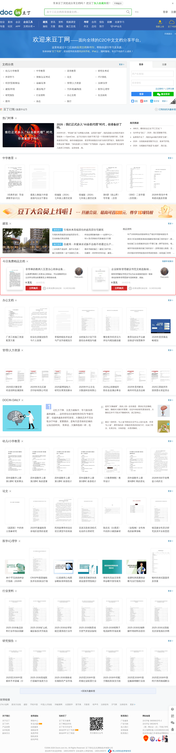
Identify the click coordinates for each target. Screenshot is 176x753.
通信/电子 (41, 89)
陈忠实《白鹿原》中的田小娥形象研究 (112, 531)
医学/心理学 (103, 89)
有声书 (95, 704)
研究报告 (9, 95)
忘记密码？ (160, 89)
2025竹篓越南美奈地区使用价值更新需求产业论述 (39, 531)
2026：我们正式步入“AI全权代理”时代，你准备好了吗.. (89, 126)
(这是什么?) (21, 109)
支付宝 (154, 101)
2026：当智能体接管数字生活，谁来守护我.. (151, 141)
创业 (2, 22)
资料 (60, 22)
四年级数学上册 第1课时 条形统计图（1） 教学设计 (63, 481)
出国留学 (69, 704)
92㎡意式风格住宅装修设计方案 (98, 238)
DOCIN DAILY (11, 400)
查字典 (78, 704)
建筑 (45, 22)
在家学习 (119, 22)
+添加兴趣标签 (88, 691)
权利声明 (34, 739)
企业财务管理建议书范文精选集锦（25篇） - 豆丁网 (140, 269)
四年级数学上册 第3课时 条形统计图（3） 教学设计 (87, 481)
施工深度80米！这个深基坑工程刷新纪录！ (70, 253)
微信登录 (163, 94)
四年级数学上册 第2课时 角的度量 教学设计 (39, 481)
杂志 (38, 101)
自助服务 (34, 727)
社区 (10, 26)
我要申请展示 (167, 261)
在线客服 (172, 729)
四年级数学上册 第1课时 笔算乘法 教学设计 (14, 481)
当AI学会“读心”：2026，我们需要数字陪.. (150, 133)
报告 (101, 22)
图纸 (60, 26)
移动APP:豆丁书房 (66, 730)
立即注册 (170, 89)
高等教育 (71, 71)
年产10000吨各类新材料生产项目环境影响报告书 (146, 234)
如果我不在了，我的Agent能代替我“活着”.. (150, 137)
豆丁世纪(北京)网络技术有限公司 (99, 748)
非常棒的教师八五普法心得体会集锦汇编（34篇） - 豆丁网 (58, 269)
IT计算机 (102, 77)
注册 (173, 12)
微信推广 (172, 722)
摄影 (25, 704)
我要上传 (160, 26)
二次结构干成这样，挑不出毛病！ (66, 249)
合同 (94, 22)
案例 (10, 22)
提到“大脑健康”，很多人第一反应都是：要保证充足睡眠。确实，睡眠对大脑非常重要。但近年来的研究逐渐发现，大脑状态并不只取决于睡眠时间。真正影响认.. (129, 409)
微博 (143, 101)
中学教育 (40, 71)
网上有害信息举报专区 (121, 751)
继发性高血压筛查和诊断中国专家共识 (112, 581)
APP (18, 26)
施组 (45, 26)
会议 (18, 22)
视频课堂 (71, 22)
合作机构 (6, 730)
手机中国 (34, 704)
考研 (86, 22)
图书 (7, 101)
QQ (134, 101)
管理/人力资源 (74, 83)
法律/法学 (102, 83)
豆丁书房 (172, 26)
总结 (94, 26)
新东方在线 (16, 704)
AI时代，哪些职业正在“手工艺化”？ (147, 128)
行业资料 (40, 95)
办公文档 (71, 95)
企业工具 (28, 22)
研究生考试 (103, 71)
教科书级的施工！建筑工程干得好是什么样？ (103, 249)
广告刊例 (124, 724)
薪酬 (109, 22)
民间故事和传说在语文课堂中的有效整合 (63, 531)
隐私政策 (34, 736)
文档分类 (28, 26)
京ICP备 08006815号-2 (152, 721)
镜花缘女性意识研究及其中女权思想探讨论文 (160, 531)
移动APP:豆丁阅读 (66, 733)
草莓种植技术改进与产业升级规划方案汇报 (63, 340)
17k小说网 (4, 704)
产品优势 (6, 727)
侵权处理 (34, 730)
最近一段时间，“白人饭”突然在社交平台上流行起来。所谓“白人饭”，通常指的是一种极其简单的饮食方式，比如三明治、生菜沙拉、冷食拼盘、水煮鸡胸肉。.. (129, 425)
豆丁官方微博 (64, 721)
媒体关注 (6, 733)
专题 (2, 26)
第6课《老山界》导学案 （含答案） (111, 198)
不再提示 (118, 3)
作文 (86, 26)
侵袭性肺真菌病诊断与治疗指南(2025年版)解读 (136, 581)
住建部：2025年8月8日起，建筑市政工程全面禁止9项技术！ (110, 253)
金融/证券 (41, 83)
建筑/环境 (10, 89)
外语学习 (9, 77)
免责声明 (34, 733)
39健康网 (58, 704)
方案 (53, 26)
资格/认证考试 (43, 77)
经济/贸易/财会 (12, 83)
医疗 (101, 26)
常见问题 (34, 724)
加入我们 (124, 727)
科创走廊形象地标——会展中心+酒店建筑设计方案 (106, 235)
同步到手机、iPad (87, 51)
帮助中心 (34, 721)
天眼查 (87, 704)
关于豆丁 (6, 721)
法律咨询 (104, 704)
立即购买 (33, 288)
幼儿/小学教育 (12, 71)
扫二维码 (172, 716)
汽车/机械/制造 (74, 89)
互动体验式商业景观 (60, 238)
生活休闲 (102, 95)
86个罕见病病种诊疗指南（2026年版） (15, 581)
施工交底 (71, 26)
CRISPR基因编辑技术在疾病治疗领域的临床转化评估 (39, 581)
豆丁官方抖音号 (65, 727)
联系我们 (124, 733)
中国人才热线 (46, 704)
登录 (165, 12)
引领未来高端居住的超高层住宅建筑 (84, 229)
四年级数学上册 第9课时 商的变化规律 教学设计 (136, 481)
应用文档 (82, 47)
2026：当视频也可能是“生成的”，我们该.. (150, 146)
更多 (121, 64)
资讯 (53, 22)
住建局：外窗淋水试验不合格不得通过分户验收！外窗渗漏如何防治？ (102, 244)
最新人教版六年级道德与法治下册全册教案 (39, 198)
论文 (69, 77)
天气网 (114, 704)
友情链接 (124, 730)
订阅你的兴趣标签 (167, 109)
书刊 (91, 47)
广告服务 (124, 721)
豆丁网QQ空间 (65, 724)
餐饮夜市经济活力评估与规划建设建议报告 (112, 340)
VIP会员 (117, 26)
